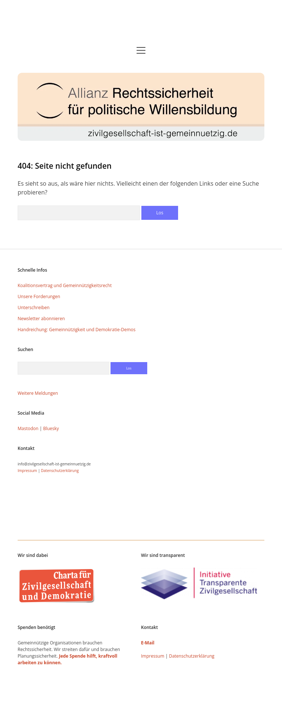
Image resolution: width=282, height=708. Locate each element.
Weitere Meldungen (38, 393)
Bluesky (51, 428)
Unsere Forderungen (39, 296)
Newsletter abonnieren (41, 318)
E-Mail (147, 643)
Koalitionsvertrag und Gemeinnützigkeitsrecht (65, 285)
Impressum (27, 470)
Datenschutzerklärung (60, 470)
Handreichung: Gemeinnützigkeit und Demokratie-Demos (76, 329)
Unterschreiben (34, 307)
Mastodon (28, 428)
